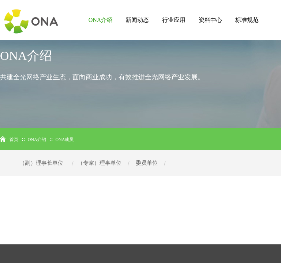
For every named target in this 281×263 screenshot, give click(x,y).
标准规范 (247, 20)
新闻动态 (137, 20)
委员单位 (147, 163)
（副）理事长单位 (41, 163)
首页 (14, 139)
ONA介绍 (101, 20)
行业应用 (174, 20)
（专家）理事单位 (99, 163)
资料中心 (210, 20)
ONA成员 (64, 139)
